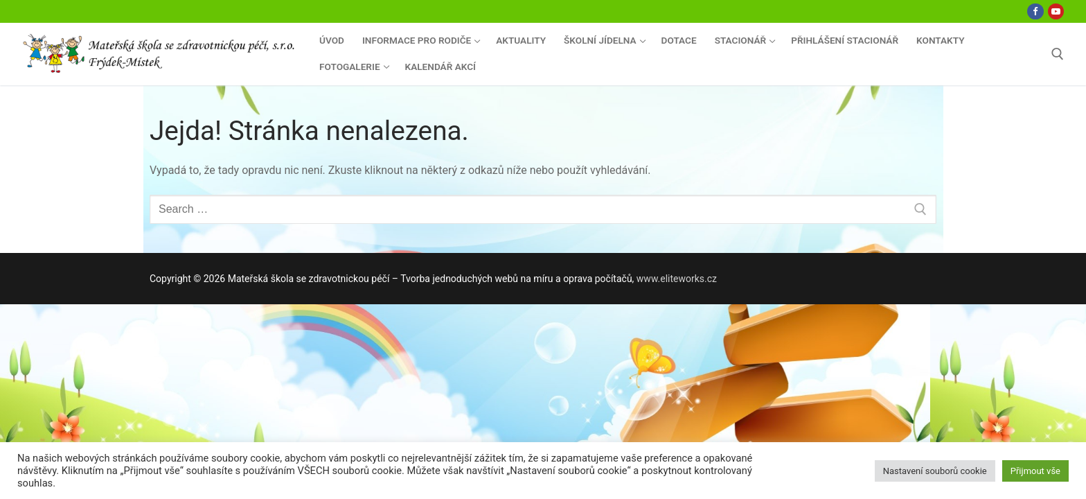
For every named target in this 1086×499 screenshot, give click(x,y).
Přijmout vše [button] (1035, 471)
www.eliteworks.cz (677, 278)
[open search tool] (1057, 54)
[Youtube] (1056, 11)
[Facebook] (1035, 11)
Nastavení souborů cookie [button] (935, 471)
